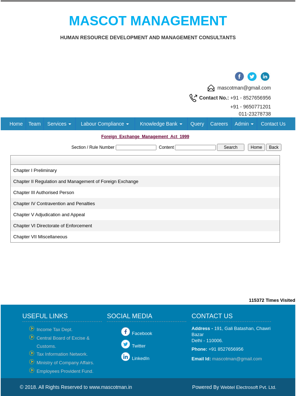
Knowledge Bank (161, 124)
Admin (244, 124)
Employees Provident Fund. (65, 371)
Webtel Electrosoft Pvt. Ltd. (248, 387)
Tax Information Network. (62, 354)
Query (197, 124)
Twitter (138, 346)
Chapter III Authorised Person (43, 192)
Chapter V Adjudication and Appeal (49, 214)
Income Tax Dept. (55, 329)
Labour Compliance (105, 124)
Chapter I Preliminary (35, 170)
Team (34, 124)
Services (59, 124)
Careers (219, 124)
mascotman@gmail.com (237, 358)
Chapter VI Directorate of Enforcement (52, 225)
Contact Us (273, 124)
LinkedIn (140, 358)
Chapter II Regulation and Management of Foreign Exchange (75, 181)
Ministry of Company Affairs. (65, 362)
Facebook (142, 333)
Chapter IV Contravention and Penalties (54, 203)
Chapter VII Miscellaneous (40, 236)
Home (16, 124)
